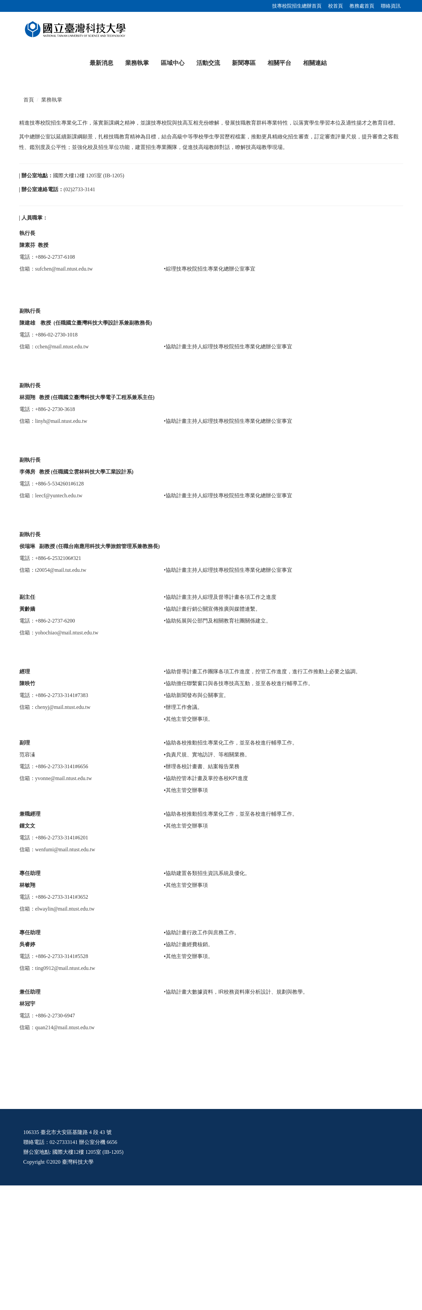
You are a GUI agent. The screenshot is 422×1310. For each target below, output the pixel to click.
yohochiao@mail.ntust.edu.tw (66, 757)
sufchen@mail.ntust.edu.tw (64, 393)
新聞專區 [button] (244, 63)
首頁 (28, 224)
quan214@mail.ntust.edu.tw (65, 1152)
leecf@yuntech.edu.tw (59, 620)
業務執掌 (137, 63)
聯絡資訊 (391, 6)
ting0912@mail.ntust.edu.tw (65, 1092)
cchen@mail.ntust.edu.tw (62, 471)
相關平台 (279, 63)
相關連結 (315, 63)
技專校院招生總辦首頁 (297, 6)
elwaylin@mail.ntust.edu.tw (65, 1033)
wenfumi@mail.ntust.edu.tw (65, 974)
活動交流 (208, 63)
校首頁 (335, 6)
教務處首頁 (362, 6)
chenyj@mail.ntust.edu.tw (63, 831)
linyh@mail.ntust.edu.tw (61, 545)
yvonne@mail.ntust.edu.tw (63, 903)
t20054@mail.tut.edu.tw (61, 694)
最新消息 (101, 63)
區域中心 (172, 63)
